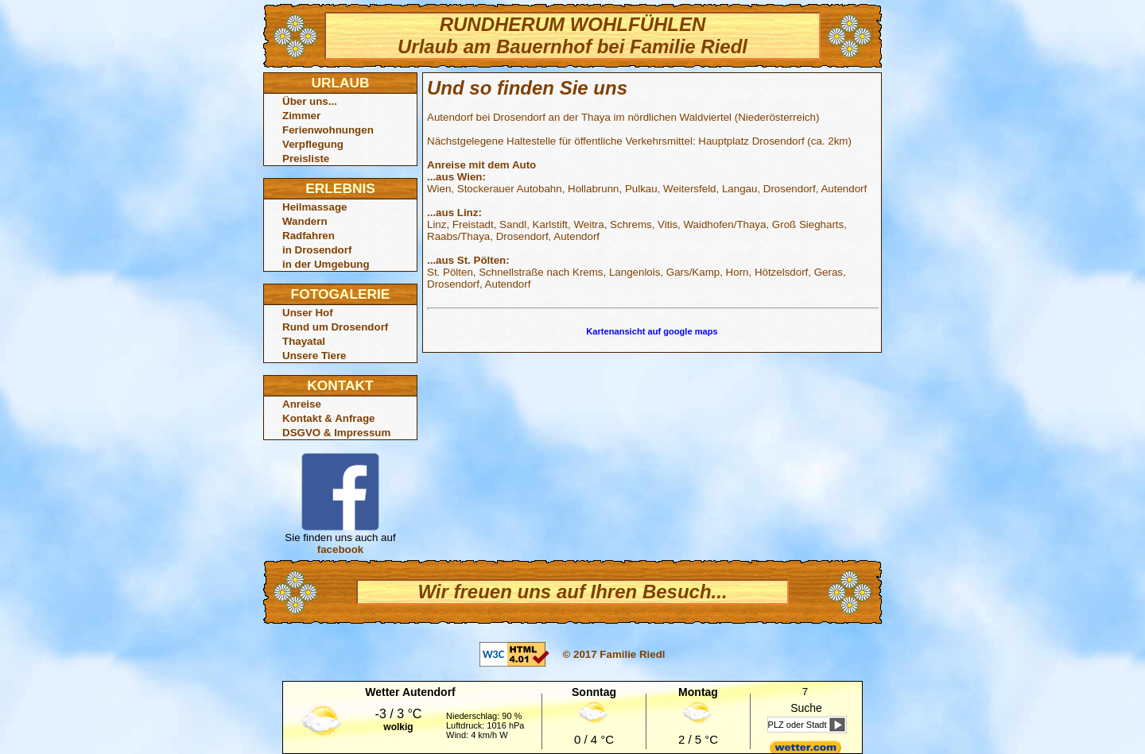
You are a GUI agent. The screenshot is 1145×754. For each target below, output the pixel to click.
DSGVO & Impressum (336, 433)
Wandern (305, 221)
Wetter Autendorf (410, 692)
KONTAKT (340, 385)
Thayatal (303, 341)
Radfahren (308, 236)
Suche (806, 708)
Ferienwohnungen (328, 130)
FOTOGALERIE (340, 294)
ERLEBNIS (340, 188)
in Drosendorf (316, 250)
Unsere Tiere (314, 356)
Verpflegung (313, 144)
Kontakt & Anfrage (328, 418)
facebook (340, 549)
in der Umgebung (326, 264)
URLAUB (340, 83)
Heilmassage (314, 207)
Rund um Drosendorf (335, 327)
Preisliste (305, 158)
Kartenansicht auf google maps (651, 331)
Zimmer (301, 116)
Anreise (301, 404)
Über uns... (309, 101)
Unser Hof (307, 313)
